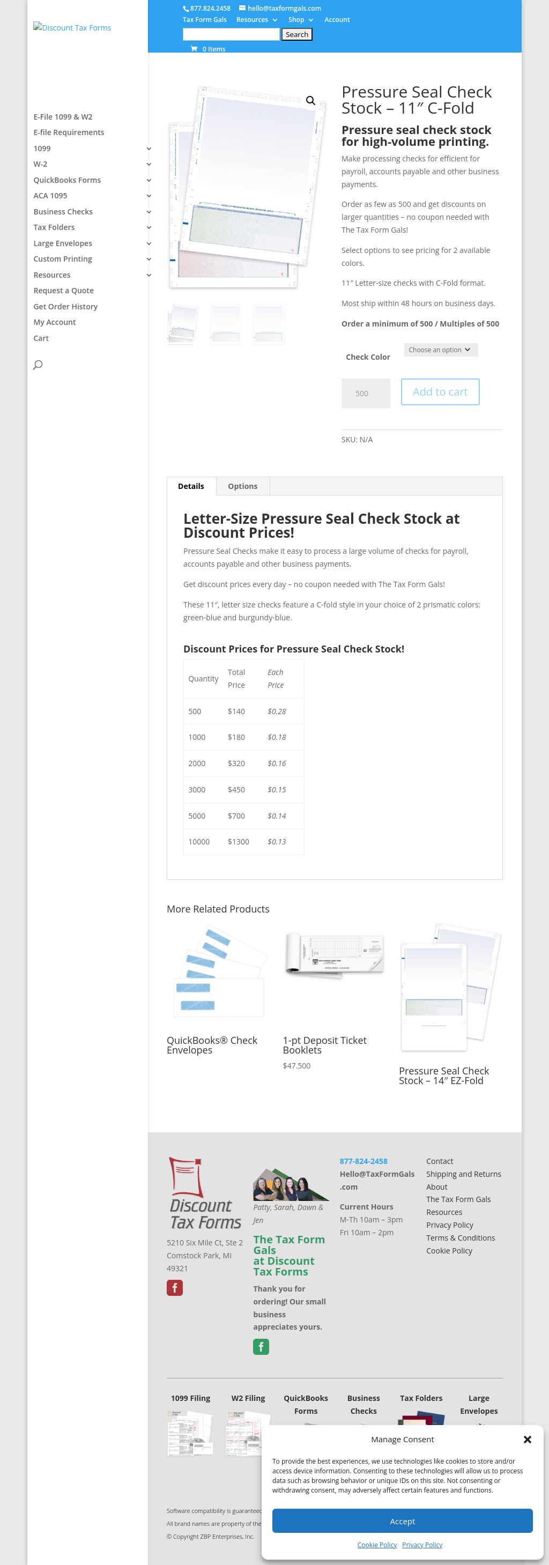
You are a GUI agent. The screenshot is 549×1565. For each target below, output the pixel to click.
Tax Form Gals (205, 20)
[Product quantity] (366, 394)
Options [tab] (242, 486)
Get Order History (65, 339)
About (436, 1187)
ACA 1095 (50, 228)
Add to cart (440, 391)
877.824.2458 (210, 8)
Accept (403, 1521)
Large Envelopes (62, 275)
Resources (252, 20)
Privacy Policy (422, 1544)
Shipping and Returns (463, 1174)
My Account (54, 354)
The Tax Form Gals (458, 1199)
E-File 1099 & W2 (62, 149)
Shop (296, 20)
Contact (439, 1161)
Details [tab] (191, 486)
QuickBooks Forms (67, 212)
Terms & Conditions (460, 1238)
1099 (41, 180)
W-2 (40, 196)
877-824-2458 (364, 1161)
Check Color (368, 357)
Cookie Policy (377, 1544)
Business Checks (63, 244)
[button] (527, 1439)
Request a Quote (63, 323)
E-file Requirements (68, 164)
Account (337, 20)
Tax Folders (54, 259)
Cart (41, 370)
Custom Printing (62, 291)
